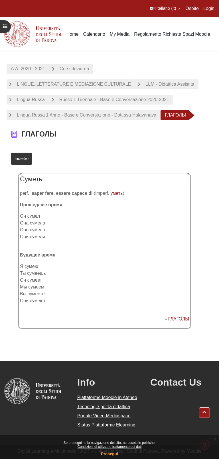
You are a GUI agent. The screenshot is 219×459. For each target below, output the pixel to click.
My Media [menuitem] (119, 34)
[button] (164, 8)
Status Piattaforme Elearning (106, 424)
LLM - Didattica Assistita (169, 84)
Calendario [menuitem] (94, 34)
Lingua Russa (31, 99)
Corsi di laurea (74, 68)
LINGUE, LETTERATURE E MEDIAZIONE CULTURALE (74, 84)
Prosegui (109, 454)
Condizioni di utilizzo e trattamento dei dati (110, 447)
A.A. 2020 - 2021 (28, 68)
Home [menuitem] (72, 34)
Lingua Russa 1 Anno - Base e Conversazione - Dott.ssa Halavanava (86, 115)
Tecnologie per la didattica (103, 406)
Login (208, 8)
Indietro (22, 158)
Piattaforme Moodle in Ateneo (107, 397)
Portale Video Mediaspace (104, 415)
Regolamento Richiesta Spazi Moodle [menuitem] (172, 34)
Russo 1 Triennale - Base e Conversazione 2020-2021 (114, 99)
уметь (117, 193)
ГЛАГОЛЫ (178, 318)
